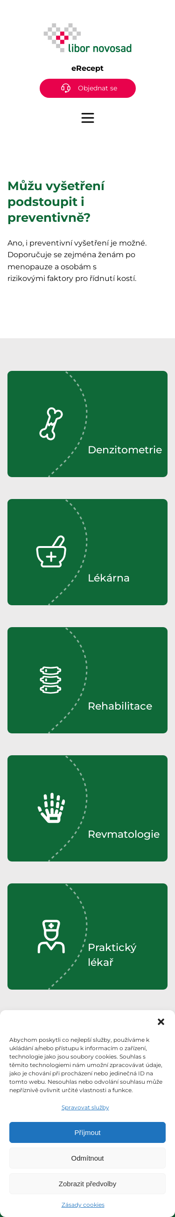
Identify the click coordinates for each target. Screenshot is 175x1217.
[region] (87, 424)
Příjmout (88, 1132)
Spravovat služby (85, 1107)
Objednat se (97, 88)
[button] (161, 1021)
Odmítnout (87, 1158)
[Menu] (87, 118)
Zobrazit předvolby (87, 1184)
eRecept (87, 68)
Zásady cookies (83, 1204)
